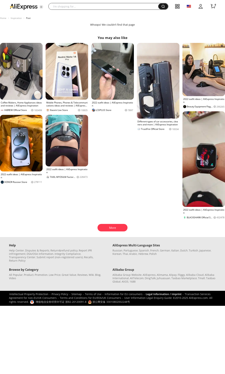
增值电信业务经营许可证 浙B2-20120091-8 (61, 302)
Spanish (144, 250)
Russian (117, 250)
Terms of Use (93, 294)
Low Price (55, 275)
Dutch (184, 250)
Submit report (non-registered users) (60, 257)
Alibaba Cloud (195, 275)
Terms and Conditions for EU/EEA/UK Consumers (90, 298)
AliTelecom (137, 278)
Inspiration (16, 18)
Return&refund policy (64, 250)
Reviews (82, 275)
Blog (97, 275)
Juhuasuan (163, 278)
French (154, 250)
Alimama (162, 275)
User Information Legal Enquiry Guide (148, 298)
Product (29, 275)
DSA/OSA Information (40, 254)
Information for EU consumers (123, 294)
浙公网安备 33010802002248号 (109, 302)
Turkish (193, 250)
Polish (153, 254)
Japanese (205, 250)
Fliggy (181, 275)
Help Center (16, 250)
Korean (117, 254)
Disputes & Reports (37, 250)
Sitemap (76, 294)
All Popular (16, 275)
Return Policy (17, 260)
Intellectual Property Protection (28, 294)
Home (3, 18)
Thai (125, 254)
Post (28, 18)
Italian (175, 250)
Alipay (173, 275)
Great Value (69, 275)
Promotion (41, 275)
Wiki (91, 275)
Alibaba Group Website (127, 275)
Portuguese (131, 250)
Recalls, (89, 257)
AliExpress (149, 275)
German (165, 250)
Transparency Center (22, 257)
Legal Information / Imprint (164, 294)
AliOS (125, 281)
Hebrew (143, 254)
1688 (133, 281)
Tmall (201, 278)
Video (12, 278)
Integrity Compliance (68, 254)
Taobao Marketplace (184, 278)
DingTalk (150, 278)
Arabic (133, 254)
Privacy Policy (60, 294)
